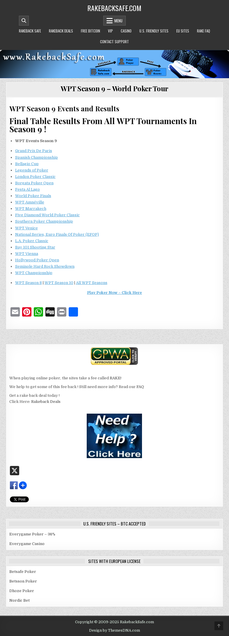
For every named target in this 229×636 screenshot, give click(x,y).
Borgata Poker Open (34, 183)
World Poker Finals (33, 196)
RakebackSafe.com (114, 8)
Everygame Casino (27, 544)
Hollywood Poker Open (37, 260)
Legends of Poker (31, 170)
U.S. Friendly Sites (153, 31)
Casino (126, 31)
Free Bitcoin (90, 31)
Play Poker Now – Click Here (114, 292)
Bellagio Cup (27, 164)
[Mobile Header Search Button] (24, 21)
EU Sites (182, 31)
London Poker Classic (35, 176)
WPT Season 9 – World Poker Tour (114, 88)
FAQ (140, 387)
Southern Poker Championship (44, 221)
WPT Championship (33, 273)
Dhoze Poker (21, 591)
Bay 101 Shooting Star (35, 247)
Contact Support (114, 41)
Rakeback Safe (30, 31)
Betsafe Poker (22, 571)
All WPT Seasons (91, 283)
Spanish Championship (36, 157)
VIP (110, 31)
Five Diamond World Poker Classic (47, 215)
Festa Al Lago (27, 189)
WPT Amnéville (29, 202)
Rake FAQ (203, 31)
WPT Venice (26, 228)
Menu (118, 21)
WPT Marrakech (30, 208)
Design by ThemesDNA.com (114, 630)
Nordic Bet (19, 600)
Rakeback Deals (61, 31)
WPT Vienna (26, 253)
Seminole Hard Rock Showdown (44, 266)
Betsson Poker (23, 581)
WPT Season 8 (28, 283)
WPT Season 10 (59, 283)
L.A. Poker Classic (31, 241)
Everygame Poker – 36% (32, 534)
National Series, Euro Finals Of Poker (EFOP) (57, 234)
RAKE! (115, 378)
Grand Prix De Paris (33, 151)
